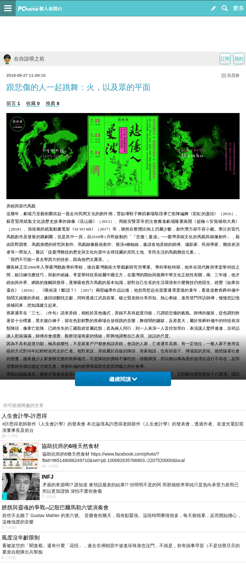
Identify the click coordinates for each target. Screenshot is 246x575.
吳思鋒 (233, 75)
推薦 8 (53, 103)
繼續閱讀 (123, 379)
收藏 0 (33, 103)
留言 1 (13, 103)
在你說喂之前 (23, 58)
